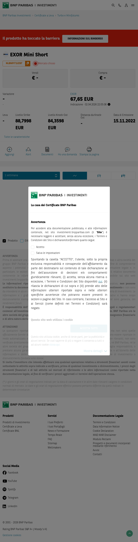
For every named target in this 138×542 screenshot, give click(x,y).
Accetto (40, 247)
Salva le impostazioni (48, 253)
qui (100, 281)
